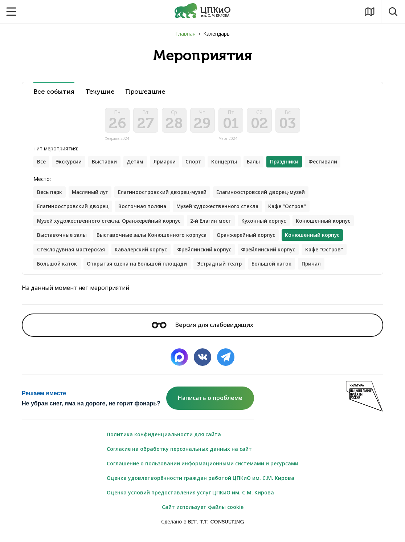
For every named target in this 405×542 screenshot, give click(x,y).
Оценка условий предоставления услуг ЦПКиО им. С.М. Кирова (190, 495)
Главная (185, 33)
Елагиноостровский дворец (74, 208)
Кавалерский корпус (145, 251)
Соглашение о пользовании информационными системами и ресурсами (202, 465)
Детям (137, 162)
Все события (53, 92)
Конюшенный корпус (331, 222)
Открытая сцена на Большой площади (139, 266)
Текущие (99, 92)
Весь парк (50, 193)
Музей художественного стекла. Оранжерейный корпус (111, 222)
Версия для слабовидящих (202, 327)
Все (41, 162)
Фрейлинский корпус (209, 251)
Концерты (229, 162)
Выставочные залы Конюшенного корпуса (154, 237)
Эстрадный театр (225, 266)
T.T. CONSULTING (222, 524)
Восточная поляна (145, 208)
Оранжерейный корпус (250, 237)
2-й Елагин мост (216, 222)
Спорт (198, 162)
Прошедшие (145, 92)
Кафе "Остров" (294, 208)
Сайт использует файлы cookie (203, 509)
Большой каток (57, 266)
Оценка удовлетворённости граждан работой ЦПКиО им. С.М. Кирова (200, 480)
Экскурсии (69, 162)
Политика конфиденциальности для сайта (164, 436)
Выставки (106, 162)
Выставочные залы (62, 237)
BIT (192, 524)
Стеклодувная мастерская (72, 251)
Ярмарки (168, 162)
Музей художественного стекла (222, 208)
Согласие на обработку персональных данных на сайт (179, 451)
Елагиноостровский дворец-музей (166, 193)
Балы (260, 162)
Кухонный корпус (271, 222)
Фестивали (330, 162)
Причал (320, 266)
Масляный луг (91, 193)
